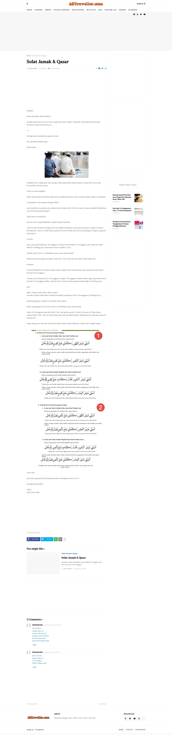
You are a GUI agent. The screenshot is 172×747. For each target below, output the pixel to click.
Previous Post (32, 704)
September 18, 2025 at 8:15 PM (52, 625)
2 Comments (55, 68)
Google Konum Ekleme (40, 636)
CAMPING (38, 10)
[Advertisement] (86, 31)
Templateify (39, 730)
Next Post (102, 704)
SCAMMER (132, 10)
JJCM (100, 10)
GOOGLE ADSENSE (61, 10)
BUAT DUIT (91, 10)
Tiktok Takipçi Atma (39, 663)
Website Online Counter (128, 185)
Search (140, 4)
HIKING (48, 10)
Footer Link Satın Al (39, 633)
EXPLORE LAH (110, 10)
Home (29, 56)
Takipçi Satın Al (37, 631)
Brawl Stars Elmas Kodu (40, 641)
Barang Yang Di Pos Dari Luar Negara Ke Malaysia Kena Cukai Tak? (122, 197)
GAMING (122, 10)
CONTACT (129, 730)
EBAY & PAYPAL (78, 10)
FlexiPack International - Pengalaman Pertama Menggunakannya (122, 224)
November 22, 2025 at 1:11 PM (52, 652)
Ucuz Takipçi (36, 661)
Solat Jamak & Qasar (39, 56)
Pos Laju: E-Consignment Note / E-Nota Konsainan (122, 209)
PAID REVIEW (140, 730)
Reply (34, 645)
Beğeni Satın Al (37, 658)
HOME (29, 10)
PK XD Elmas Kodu (39, 638)
